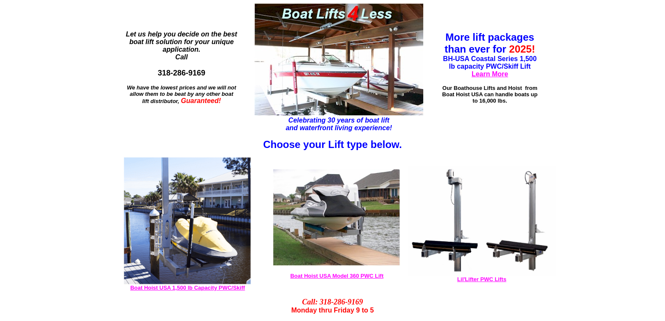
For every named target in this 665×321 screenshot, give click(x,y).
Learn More (490, 74)
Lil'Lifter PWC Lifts (481, 279)
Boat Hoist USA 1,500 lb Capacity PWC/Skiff (187, 288)
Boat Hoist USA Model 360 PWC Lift (336, 276)
